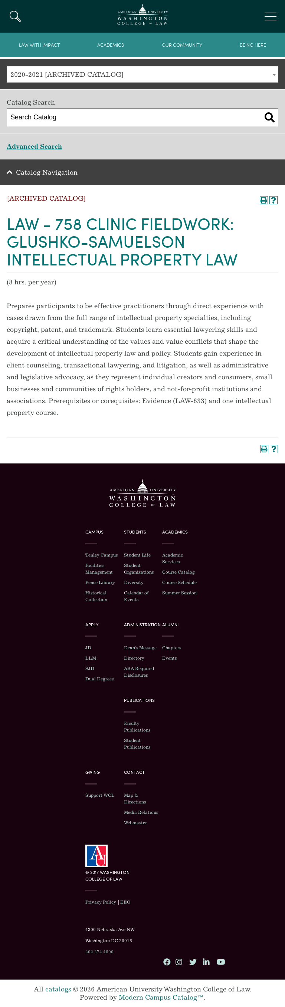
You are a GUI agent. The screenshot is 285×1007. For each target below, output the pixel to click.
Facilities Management (99, 569)
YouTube (220, 961)
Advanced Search (34, 146)
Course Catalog (178, 572)
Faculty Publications (137, 727)
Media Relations (141, 812)
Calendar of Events (136, 596)
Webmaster (135, 822)
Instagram (178, 961)
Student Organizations (139, 569)
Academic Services (172, 558)
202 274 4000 (99, 951)
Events (169, 658)
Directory (134, 658)
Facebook (166, 961)
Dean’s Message (140, 647)
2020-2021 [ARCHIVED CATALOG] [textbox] (67, 74)
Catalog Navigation (47, 172)
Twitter (192, 961)
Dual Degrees (99, 678)
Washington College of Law (142, 493)
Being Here (253, 45)
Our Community (182, 45)
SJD (89, 668)
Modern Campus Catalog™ (161, 997)
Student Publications (137, 744)
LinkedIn (206, 961)
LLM (90, 658)
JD (88, 647)
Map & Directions (135, 799)
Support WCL (100, 795)
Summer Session (179, 592)
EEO (125, 902)
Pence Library (100, 582)
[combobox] (142, 74)
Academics (110, 45)
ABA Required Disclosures (139, 672)
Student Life (137, 555)
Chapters (171, 647)
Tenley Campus (101, 555)
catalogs (58, 989)
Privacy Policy (100, 902)
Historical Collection (96, 596)
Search (15, 16)
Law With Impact (39, 45)
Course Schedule (179, 582)
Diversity (134, 582)
